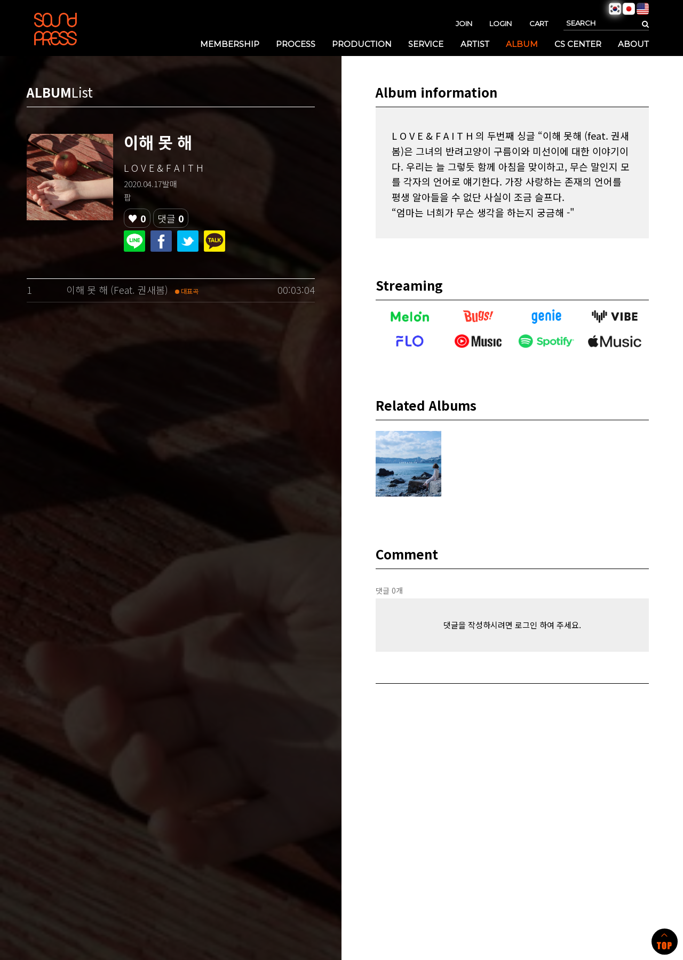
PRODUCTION (362, 44)
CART (538, 23)
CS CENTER (577, 44)
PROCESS (295, 44)
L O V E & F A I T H (163, 167)
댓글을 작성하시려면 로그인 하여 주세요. (512, 624)
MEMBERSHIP (229, 44)
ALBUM (522, 44)
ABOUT (633, 44)
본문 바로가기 (0, 0)
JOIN (464, 23)
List (82, 92)
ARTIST (474, 44)
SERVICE (425, 44)
